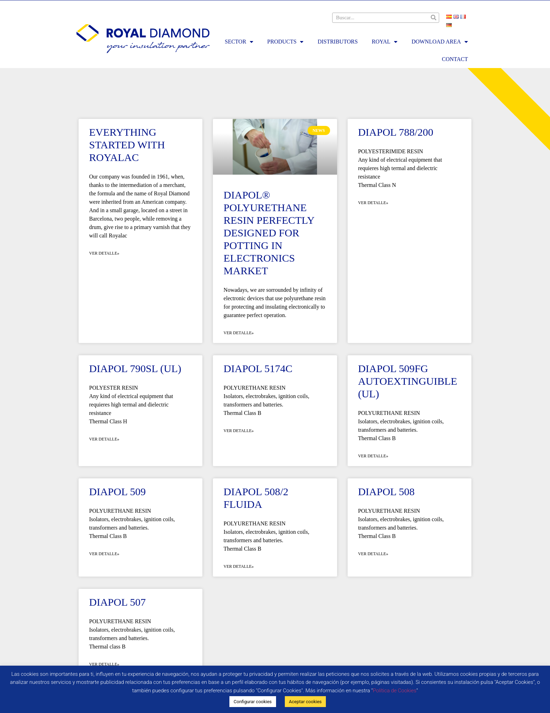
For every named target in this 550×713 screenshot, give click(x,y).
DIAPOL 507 (117, 602)
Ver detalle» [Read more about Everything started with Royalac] (104, 253)
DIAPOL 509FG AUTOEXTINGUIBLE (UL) (407, 381)
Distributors (337, 42)
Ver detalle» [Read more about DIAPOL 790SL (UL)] (104, 439)
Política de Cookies (394, 690)
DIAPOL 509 (117, 491)
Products (285, 41)
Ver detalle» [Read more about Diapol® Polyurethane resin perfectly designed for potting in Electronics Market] (238, 332)
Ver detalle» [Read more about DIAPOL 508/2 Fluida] (238, 566)
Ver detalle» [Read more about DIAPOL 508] (373, 553)
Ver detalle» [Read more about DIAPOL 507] (104, 664)
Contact (455, 59)
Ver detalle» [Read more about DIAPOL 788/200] (373, 202)
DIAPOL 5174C (257, 368)
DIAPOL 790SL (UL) (135, 368)
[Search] (434, 17)
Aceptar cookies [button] (305, 701)
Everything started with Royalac (127, 144)
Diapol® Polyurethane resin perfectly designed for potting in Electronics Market (268, 232)
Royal (384, 41)
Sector (239, 41)
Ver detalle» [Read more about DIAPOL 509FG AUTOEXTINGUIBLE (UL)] (373, 455)
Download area (439, 41)
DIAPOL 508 (386, 491)
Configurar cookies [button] (253, 701)
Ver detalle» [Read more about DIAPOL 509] (104, 553)
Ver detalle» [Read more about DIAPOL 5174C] (238, 430)
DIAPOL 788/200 (396, 132)
